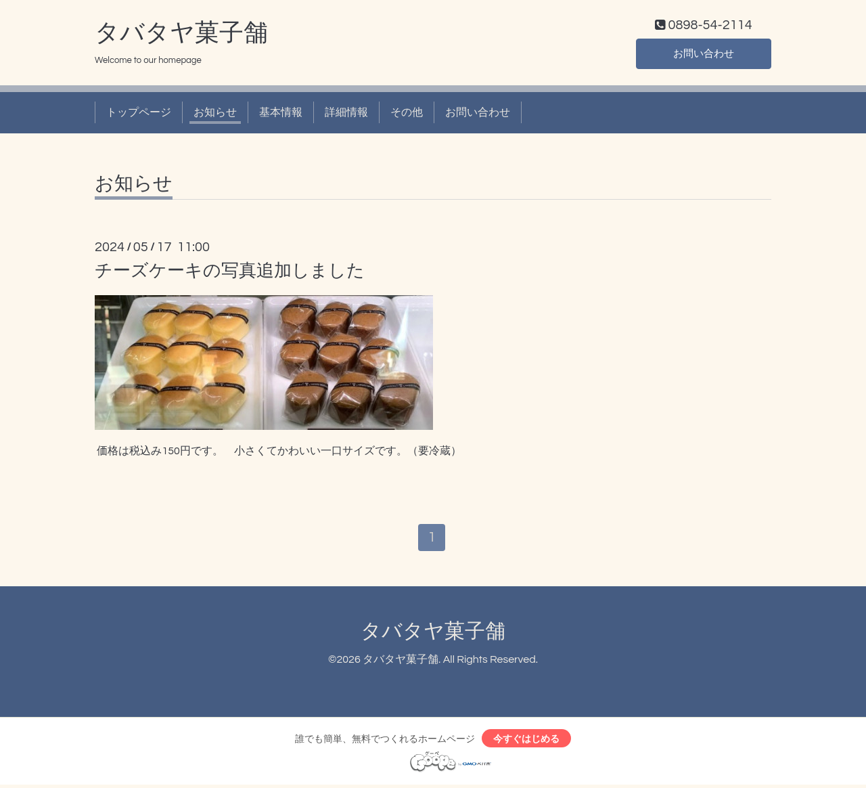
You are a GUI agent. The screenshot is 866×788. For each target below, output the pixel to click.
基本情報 (280, 113)
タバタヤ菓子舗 (181, 34)
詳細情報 (346, 113)
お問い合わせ (703, 54)
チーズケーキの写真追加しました (230, 272)
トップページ (138, 113)
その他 (406, 113)
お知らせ (215, 113)
